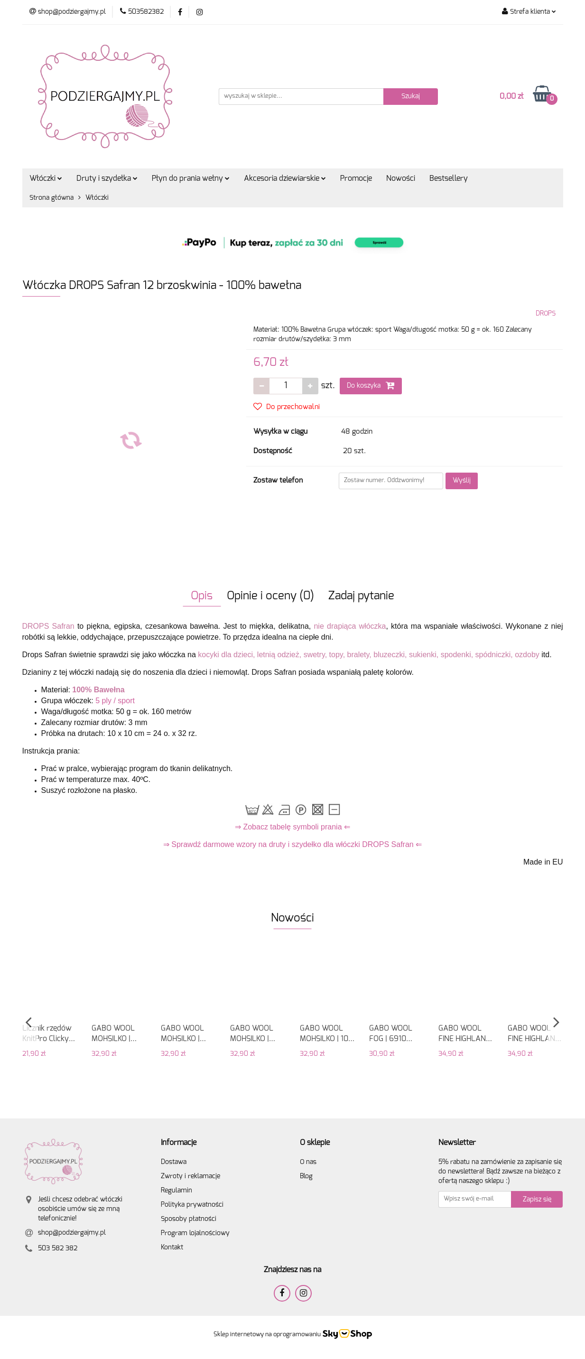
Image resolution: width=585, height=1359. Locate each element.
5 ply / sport (115, 701)
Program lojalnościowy (195, 1233)
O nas (308, 1162)
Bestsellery (448, 178)
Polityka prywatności (192, 1204)
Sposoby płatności (188, 1219)
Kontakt (172, 1247)
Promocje (356, 178)
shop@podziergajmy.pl (72, 1232)
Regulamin (176, 1190)
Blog (306, 1176)
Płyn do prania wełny (191, 178)
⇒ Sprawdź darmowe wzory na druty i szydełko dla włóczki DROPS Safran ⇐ (292, 844)
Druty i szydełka (107, 178)
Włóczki (45, 178)
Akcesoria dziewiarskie (285, 178)
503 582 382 (57, 1248)
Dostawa (173, 1162)
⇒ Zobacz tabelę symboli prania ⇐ (292, 827)
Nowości (400, 178)
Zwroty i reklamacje (190, 1176)
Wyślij (462, 480)
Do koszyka (371, 385)
